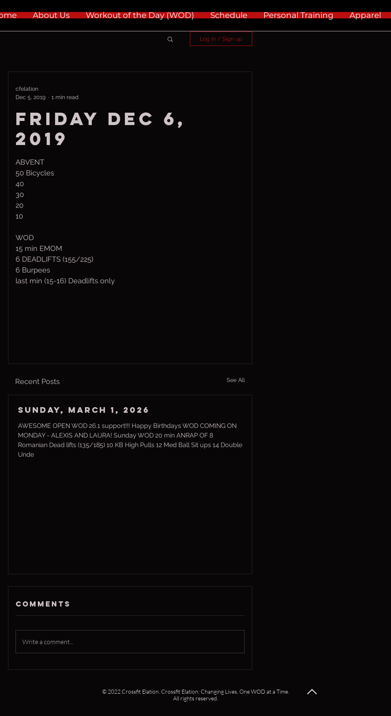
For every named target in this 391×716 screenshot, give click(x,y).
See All (236, 380)
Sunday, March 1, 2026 (84, 410)
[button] (170, 39)
